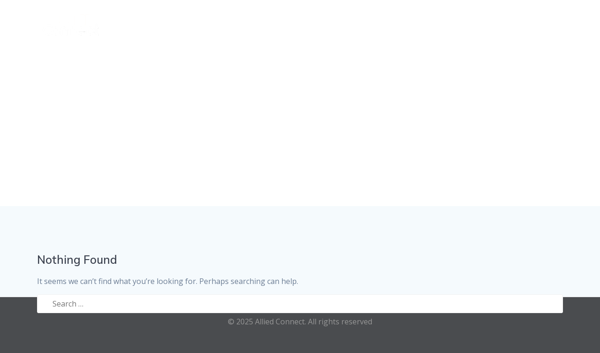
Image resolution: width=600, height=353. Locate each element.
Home (258, 22)
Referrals (355, 22)
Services (298, 22)
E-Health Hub (495, 22)
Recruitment (422, 22)
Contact (552, 22)
